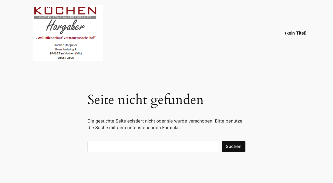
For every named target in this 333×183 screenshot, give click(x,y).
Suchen (233, 146)
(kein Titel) (296, 33)
